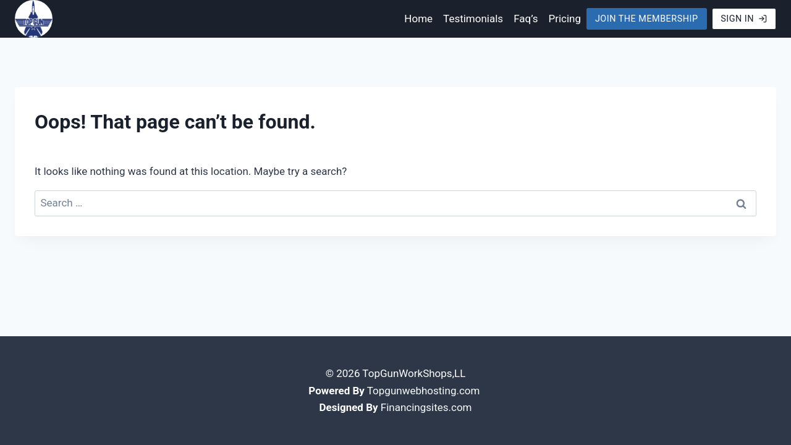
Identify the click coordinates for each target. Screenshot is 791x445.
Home (418, 18)
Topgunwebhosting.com (424, 390)
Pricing (564, 18)
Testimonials (473, 18)
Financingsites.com (426, 407)
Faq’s (526, 18)
